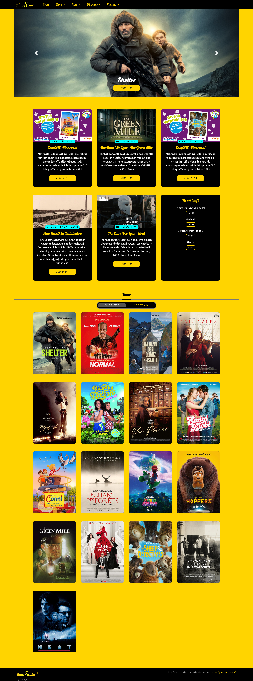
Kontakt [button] (112, 4)
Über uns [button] (92, 4)
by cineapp (22, 679)
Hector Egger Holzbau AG (223, 672)
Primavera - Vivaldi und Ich (191, 208)
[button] (36, 53)
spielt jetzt (112, 305)
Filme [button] (59, 4)
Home (45, 4)
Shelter (190, 242)
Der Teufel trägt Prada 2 (190, 230)
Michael (190, 219)
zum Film (126, 87)
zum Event (62, 178)
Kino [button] (74, 4)
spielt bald (141, 305)
